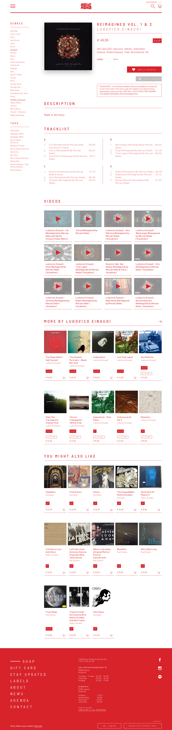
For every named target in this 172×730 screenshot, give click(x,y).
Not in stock (148, 78)
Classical (101, 52)
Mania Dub (14, 161)
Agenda (20, 700)
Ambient (14, 49)
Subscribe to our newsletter (92, 710)
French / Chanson (18, 112)
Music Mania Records (19, 158)
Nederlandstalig (17, 115)
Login (160, 2)
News (17, 693)
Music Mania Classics (19, 149)
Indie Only (14, 152)
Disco (12, 46)
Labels (19, 680)
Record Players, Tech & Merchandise (19, 165)
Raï (147, 52)
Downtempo (139, 49)
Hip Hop (13, 31)
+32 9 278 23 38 (86, 661)
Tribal (127, 52)
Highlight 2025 (17, 137)
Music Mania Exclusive (15, 141)
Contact (21, 706)
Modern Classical (17, 99)
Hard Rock (14, 40)
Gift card (23, 667)
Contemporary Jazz (19, 93)
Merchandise (15, 170)
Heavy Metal (15, 102)
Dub (12, 71)
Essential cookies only (143, 725)
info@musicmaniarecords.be (92, 659)
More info (38, 726)
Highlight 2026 (17, 134)
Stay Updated (28, 674)
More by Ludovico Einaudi (78, 321)
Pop (12, 59)
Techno (13, 53)
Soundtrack (15, 87)
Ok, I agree (109, 725)
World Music (15, 109)
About (18, 687)
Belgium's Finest (17, 145)
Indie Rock (14, 65)
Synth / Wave (16, 74)
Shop (29, 661)
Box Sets (14, 155)
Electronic (118, 49)
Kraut (12, 96)
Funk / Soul (15, 34)
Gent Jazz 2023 (104, 49)
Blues (12, 56)
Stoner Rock (15, 84)
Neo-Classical (137, 52)
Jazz (12, 43)
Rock (12, 37)
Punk (12, 81)
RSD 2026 (14, 130)
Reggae (13, 68)
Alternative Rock (17, 62)
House (13, 77)
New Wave (14, 90)
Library (13, 106)
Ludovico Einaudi (119, 29)
